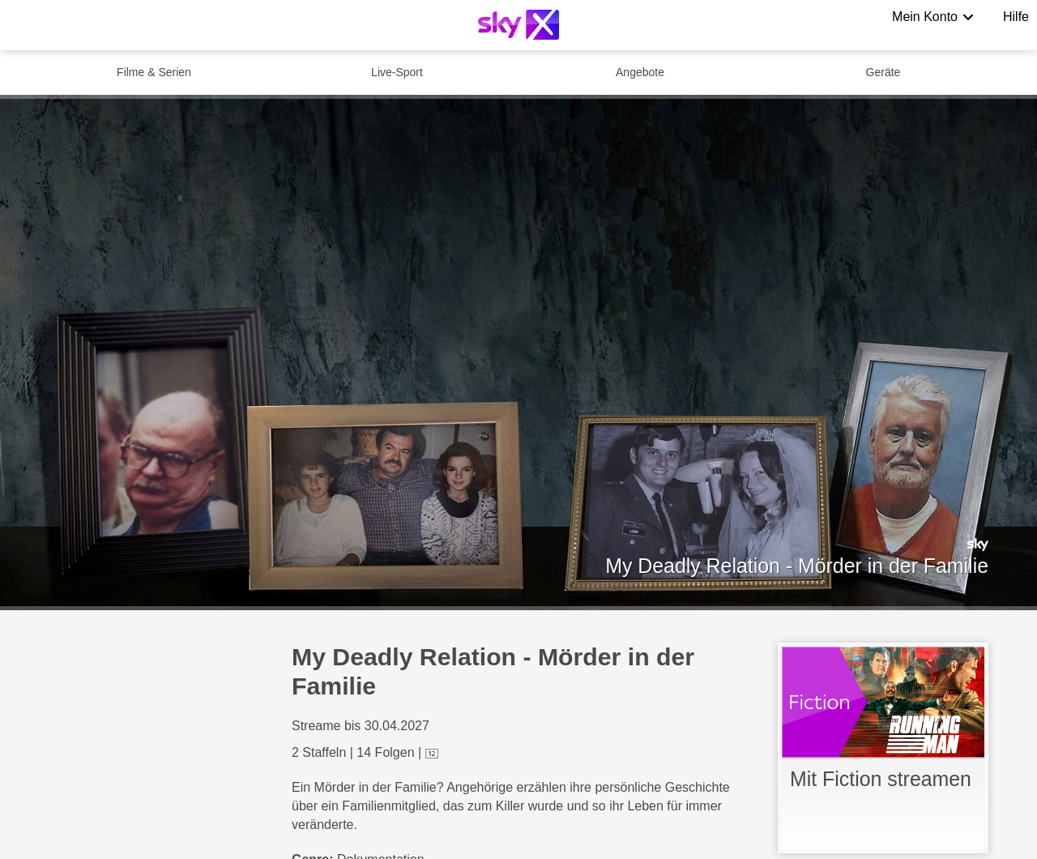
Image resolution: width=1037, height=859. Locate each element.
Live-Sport (397, 72)
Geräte (883, 72)
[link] (883, 748)
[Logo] (518, 25)
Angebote (640, 72)
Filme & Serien (154, 72)
